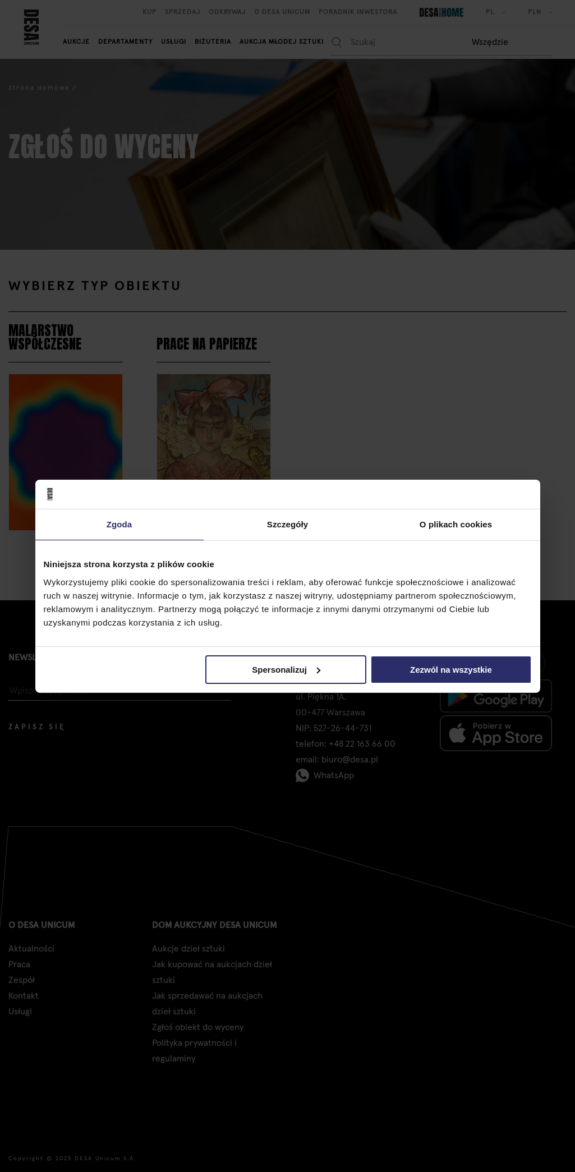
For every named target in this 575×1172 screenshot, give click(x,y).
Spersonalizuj (286, 669)
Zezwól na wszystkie (451, 669)
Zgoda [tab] (119, 524)
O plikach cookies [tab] (456, 524)
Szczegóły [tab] (287, 524)
